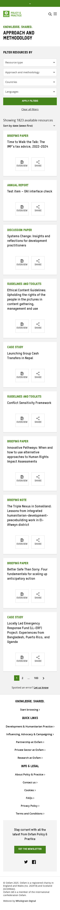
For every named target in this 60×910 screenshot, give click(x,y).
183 (37, 678)
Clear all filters (30, 109)
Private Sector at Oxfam (29, 749)
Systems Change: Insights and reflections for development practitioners (28, 241)
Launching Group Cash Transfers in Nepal (23, 356)
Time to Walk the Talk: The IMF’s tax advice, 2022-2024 (27, 145)
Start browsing (29, 709)
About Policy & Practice (29, 774)
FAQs (29, 798)
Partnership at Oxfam (29, 742)
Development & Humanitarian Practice (29, 726)
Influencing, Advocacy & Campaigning (29, 734)
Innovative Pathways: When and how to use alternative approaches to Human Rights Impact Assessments (30, 455)
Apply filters (30, 101)
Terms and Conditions (29, 813)
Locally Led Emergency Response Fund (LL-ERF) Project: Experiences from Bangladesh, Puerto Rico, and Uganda (28, 633)
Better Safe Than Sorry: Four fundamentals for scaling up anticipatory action (27, 574)
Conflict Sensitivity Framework (29, 403)
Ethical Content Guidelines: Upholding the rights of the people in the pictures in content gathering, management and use (26, 300)
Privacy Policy (29, 805)
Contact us (29, 782)
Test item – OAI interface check (29, 192)
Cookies (29, 790)
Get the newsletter (30, 849)
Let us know (41, 687)
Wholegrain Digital (26, 900)
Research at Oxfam (29, 757)
